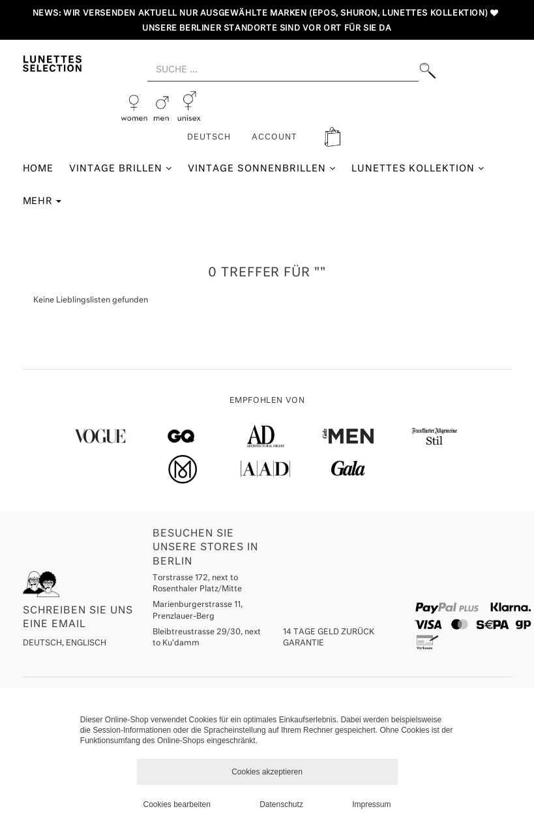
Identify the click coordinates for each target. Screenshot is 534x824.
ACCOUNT (274, 137)
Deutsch (209, 137)
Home (38, 168)
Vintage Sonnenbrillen (262, 168)
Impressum (371, 804)
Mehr (42, 201)
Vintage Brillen (120, 168)
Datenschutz (281, 804)
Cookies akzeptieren (267, 771)
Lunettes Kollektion (418, 168)
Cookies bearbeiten (177, 804)
